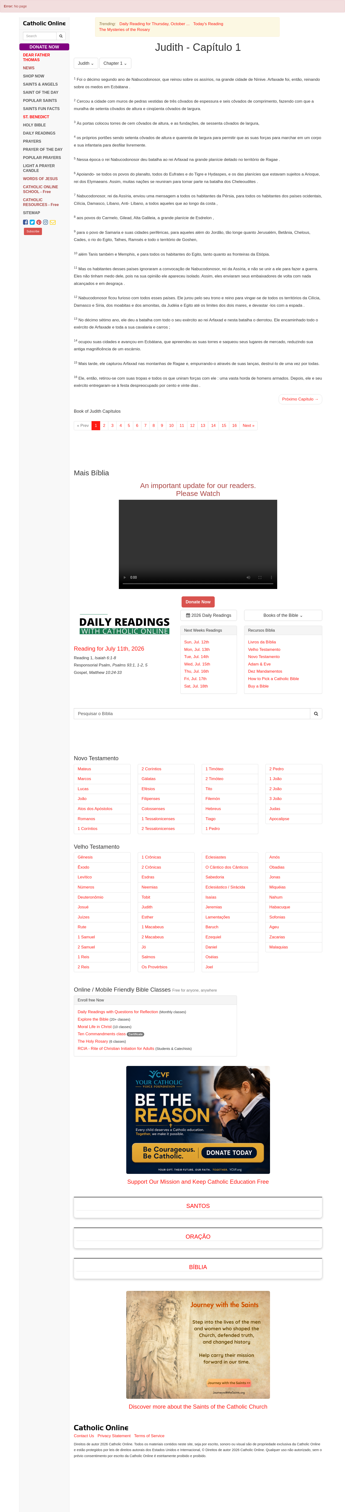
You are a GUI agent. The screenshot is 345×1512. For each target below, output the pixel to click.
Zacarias (277, 937)
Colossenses (153, 808)
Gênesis (85, 857)
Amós (274, 857)
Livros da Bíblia (262, 642)
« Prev (83, 425)
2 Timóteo (215, 779)
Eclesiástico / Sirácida (225, 887)
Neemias (150, 887)
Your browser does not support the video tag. (198, 544)
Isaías (211, 897)
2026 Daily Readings (208, 615)
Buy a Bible (258, 686)
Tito (209, 789)
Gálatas (149, 779)
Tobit (146, 897)
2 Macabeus (153, 937)
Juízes (83, 917)
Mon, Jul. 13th (197, 649)
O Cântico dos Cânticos (227, 867)
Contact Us (84, 1436)
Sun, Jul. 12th (196, 642)
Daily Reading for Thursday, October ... (155, 24)
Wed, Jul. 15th (197, 664)
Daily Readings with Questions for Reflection (118, 1012)
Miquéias (277, 887)
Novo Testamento (264, 656)
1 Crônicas (151, 857)
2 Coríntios (151, 769)
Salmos (148, 957)
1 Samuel (86, 937)
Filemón (213, 798)
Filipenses (151, 798)
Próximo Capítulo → (300, 399)
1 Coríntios (87, 828)
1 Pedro (213, 828)
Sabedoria (215, 877)
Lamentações (218, 917)
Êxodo (83, 867)
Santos (198, 1206)
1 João (275, 779)
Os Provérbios (154, 967)
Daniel (211, 947)
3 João (275, 798)
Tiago (211, 819)
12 (192, 425)
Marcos (84, 779)
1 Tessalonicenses (158, 819)
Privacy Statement (114, 1436)
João (82, 798)
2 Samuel (86, 947)
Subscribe (33, 231)
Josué (83, 907)
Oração (198, 1236)
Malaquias (278, 947)
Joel (209, 967)
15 (224, 425)
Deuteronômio (90, 897)
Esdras (148, 877)
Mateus (84, 769)
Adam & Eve (259, 664)
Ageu (274, 927)
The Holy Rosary (93, 1041)
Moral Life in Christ (95, 1026)
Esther (147, 917)
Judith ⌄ (86, 63)
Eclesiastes (216, 857)
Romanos (86, 819)
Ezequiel (213, 937)
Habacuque (279, 907)
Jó (144, 947)
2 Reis (83, 967)
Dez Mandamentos (265, 671)
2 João (275, 789)
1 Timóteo (215, 769)
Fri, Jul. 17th (195, 679)
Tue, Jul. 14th (196, 656)
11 (182, 425)
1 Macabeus (153, 927)
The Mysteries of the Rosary (124, 29)
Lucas (83, 789)
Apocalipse (279, 819)
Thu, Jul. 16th (196, 671)
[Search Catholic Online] (61, 36)
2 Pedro (276, 769)
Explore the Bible (93, 1019)
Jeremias (214, 907)
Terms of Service (149, 1436)
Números (86, 887)
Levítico (85, 877)
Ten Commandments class (102, 1034)
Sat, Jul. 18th (196, 686)
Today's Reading (208, 24)
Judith (147, 907)
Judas (274, 808)
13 (203, 425)
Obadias (276, 867)
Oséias (212, 957)
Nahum (275, 897)
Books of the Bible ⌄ (283, 615)
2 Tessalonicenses (158, 828)
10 (171, 425)
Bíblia (198, 1267)
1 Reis (83, 957)
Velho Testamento (264, 649)
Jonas (274, 877)
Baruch (212, 927)
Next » (248, 425)
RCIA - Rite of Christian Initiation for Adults (116, 1048)
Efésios (148, 789)
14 (213, 425)
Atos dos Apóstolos (95, 808)
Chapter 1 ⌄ (115, 63)
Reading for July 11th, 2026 (109, 648)
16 (234, 425)
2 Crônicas (151, 867)
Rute (82, 927)
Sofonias (277, 917)
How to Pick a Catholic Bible (273, 679)
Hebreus (213, 808)
